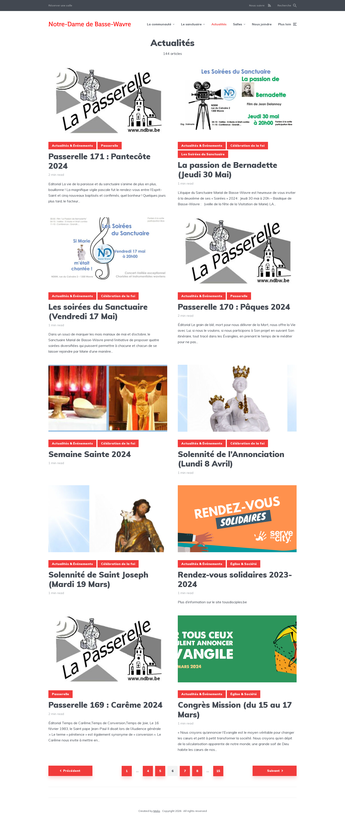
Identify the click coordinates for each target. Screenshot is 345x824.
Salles (237, 24)
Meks (156, 811)
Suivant (273, 771)
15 (218, 771)
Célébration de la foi (247, 146)
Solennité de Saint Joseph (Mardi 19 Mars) (98, 579)
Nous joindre (262, 24)
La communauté (159, 24)
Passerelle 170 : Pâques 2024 (234, 306)
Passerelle (109, 146)
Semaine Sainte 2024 (89, 454)
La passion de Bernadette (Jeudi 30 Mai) (227, 169)
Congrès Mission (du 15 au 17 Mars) (235, 709)
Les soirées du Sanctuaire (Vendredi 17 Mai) (98, 311)
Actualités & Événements (72, 146)
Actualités (218, 24)
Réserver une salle (60, 5)
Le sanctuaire (191, 24)
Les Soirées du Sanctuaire (203, 154)
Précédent (71, 771)
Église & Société (243, 564)
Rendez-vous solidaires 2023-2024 (235, 579)
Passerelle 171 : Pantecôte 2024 (99, 161)
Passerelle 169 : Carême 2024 (105, 704)
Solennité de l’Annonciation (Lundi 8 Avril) (231, 458)
